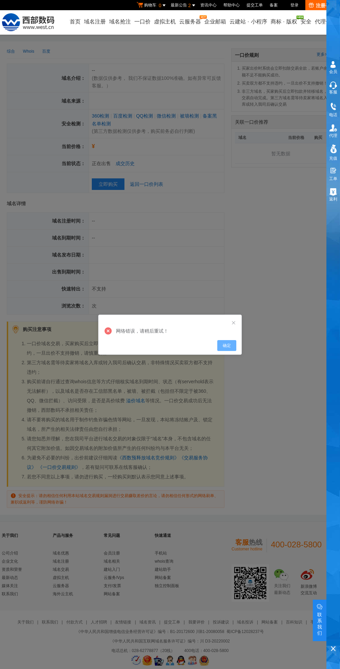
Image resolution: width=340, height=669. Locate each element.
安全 (306, 21)
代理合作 (326, 21)
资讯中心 (208, 5)
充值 (333, 158)
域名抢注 (120, 21)
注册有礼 (322, 5)
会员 (333, 71)
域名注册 (95, 21)
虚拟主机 (165, 21)
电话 (333, 114)
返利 (333, 199)
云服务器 (190, 19)
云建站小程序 (248, 21)
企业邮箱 (215, 21)
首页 (75, 21)
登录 (294, 5)
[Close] (233, 323)
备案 (274, 5)
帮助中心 (231, 5)
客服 (333, 92)
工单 (333, 178)
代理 (333, 135)
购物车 (152, 5)
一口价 (142, 21)
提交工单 (255, 5)
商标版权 (284, 20)
